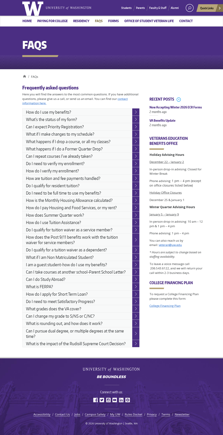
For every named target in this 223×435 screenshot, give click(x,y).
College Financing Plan (164, 306)
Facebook (95, 400)
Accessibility (42, 414)
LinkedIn (121, 400)
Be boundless (111, 377)
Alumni (175, 8)
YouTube (114, 400)
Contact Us (62, 414)
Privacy (152, 414)
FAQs (99, 21)
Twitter (101, 400)
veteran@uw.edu (170, 245)
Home (27, 21)
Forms (113, 21)
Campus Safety (95, 414)
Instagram (108, 400)
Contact (186, 21)
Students (126, 8)
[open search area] (190, 8)
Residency (81, 21)
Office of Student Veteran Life (149, 21)
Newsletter (182, 414)
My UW (115, 414)
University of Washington (33, 8)
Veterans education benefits (24, 75)
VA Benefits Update (176, 124)
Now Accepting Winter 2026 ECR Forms (176, 111)
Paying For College (52, 21)
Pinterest (127, 400)
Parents (140, 8)
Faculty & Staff (157, 8)
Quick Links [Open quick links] (210, 9)
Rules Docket (133, 414)
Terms (165, 414)
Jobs (77, 414)
